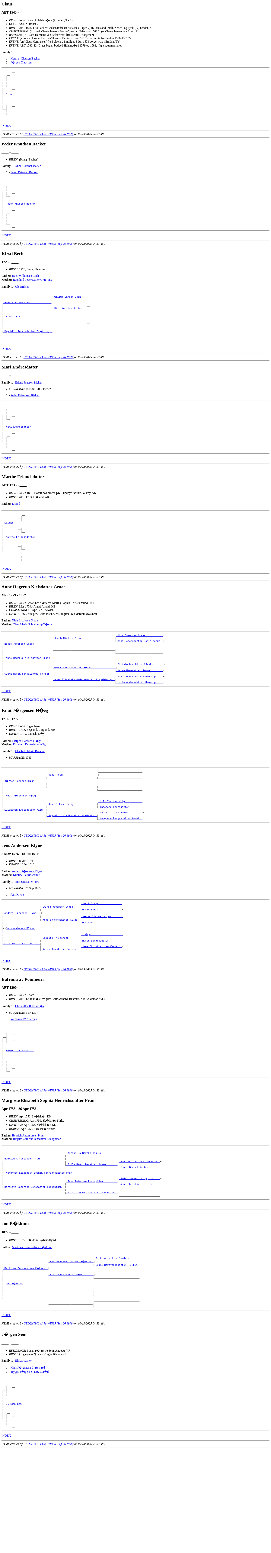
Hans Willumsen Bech (25, 295)
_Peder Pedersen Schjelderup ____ (139, 730)
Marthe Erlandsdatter (21, 580)
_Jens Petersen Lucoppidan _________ (91, 1266)
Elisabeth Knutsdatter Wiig (29, 799)
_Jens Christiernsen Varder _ (101, 1014)
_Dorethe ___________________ (101, 987)
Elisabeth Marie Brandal (29, 806)
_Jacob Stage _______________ (101, 967)
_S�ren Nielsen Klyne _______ (102, 980)
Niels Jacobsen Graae (25, 668)
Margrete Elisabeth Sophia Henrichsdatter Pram (39, 1256)
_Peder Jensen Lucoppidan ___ (139, 1263)
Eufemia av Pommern (20, 1125)
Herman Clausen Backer (25, 58)
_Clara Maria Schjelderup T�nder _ (28, 727)
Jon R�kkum (15, 1374)
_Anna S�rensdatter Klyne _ (61, 984)
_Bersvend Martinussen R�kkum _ (71, 1350)
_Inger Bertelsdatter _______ (139, 1249)
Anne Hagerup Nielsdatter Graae (28, 710)
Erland (16, 541)
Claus (10, 99)
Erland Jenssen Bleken (28, 410)
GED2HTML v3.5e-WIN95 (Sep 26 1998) (49, 143)
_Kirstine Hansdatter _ (69, 330)
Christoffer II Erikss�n (29, 1075)
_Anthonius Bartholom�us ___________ (92, 1232)
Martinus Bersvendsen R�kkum (32, 1335)
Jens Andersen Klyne (20, 994)
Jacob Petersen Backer (24, 181)
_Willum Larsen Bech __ (69, 317)
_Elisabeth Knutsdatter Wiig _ (24, 871)
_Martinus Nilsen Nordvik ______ (116, 1346)
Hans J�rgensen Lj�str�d (28, 1462)
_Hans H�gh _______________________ (72, 830)
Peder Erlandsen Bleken (25, 423)
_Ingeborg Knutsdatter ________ (120, 868)
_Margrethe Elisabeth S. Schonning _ (91, 1280)
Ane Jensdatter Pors (27, 945)
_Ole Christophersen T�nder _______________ (84, 720)
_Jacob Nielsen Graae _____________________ (84, 686)
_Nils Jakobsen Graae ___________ (139, 683)
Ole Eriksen (22, 305)
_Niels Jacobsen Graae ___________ (27, 693)
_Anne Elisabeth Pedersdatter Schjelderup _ (84, 734)
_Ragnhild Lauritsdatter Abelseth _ (72, 878)
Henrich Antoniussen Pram (28, 1214)
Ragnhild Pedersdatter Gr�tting (32, 298)
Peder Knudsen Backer (21, 218)
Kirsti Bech (15, 340)
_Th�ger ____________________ (102, 1001)
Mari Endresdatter (19, 460)
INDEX (6, 135)
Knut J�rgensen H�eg (22, 854)
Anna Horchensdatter (28, 175)
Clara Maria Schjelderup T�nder (33, 671)
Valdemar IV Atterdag (24, 1088)
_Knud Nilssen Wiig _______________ (72, 864)
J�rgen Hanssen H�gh (26, 796)
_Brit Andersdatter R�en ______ (71, 1363)
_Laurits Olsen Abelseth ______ (120, 874)
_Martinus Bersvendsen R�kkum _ (26, 1357)
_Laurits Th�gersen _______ (61, 1004)
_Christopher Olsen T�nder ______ (140, 717)
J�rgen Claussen (21, 62)
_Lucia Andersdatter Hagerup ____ (139, 737)
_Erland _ (9, 563)
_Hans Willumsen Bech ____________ (27, 324)
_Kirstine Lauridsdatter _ (21, 1011)
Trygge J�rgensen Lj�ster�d (30, 1466)
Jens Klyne (17, 957)
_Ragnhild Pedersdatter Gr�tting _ (28, 357)
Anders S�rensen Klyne (27, 934)
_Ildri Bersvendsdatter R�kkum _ (117, 1353)
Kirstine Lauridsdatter (26, 938)
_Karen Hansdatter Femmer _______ (139, 724)
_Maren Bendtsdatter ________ (101, 1008)
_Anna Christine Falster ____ (139, 1270)
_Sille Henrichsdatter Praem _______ (91, 1246)
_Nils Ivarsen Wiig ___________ (120, 861)
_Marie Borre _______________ (101, 974)
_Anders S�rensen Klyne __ (22, 977)
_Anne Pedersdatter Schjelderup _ (139, 690)
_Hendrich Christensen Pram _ (139, 1242)
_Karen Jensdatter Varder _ (60, 1018)
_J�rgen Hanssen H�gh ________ (26, 837)
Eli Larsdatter (23, 1455)
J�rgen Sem (15, 1503)
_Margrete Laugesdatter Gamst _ (120, 881)
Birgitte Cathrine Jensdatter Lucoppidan (37, 1218)
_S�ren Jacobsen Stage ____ (61, 970)
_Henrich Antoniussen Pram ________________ (34, 1239)
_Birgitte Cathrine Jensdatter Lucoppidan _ (34, 1273)
